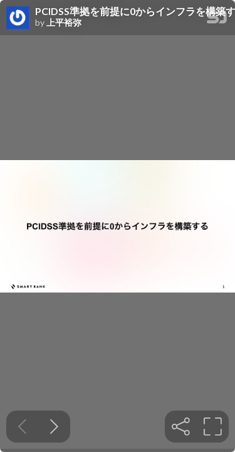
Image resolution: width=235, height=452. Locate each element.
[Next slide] (54, 426)
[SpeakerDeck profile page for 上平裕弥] (17, 18)
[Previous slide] (22, 426)
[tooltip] (181, 426)
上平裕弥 (63, 22)
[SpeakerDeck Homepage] (217, 20)
